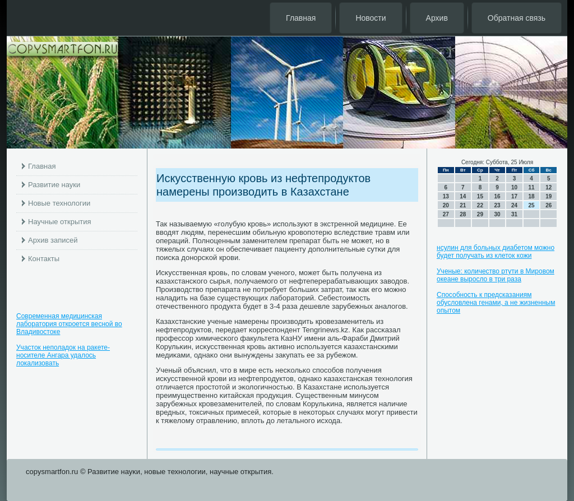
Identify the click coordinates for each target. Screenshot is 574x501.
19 (548, 196)
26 (548, 205)
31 (514, 214)
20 (446, 205)
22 (480, 205)
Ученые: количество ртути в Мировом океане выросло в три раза (495, 275)
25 (532, 205)
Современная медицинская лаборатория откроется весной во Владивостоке (69, 324)
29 (480, 214)
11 (532, 187)
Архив (437, 17)
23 (497, 205)
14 (463, 196)
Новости (370, 17)
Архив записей (53, 240)
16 (497, 196)
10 (514, 187)
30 (497, 214)
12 (548, 187)
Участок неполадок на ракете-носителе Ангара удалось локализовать (63, 355)
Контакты (43, 258)
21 (463, 205)
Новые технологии (59, 203)
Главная (301, 17)
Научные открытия (59, 221)
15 (480, 196)
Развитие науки (54, 184)
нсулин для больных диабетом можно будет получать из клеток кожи (495, 251)
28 (463, 214)
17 (514, 196)
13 (446, 196)
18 (532, 196)
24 (514, 205)
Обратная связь (516, 17)
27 (446, 214)
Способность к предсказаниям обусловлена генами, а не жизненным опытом (496, 302)
